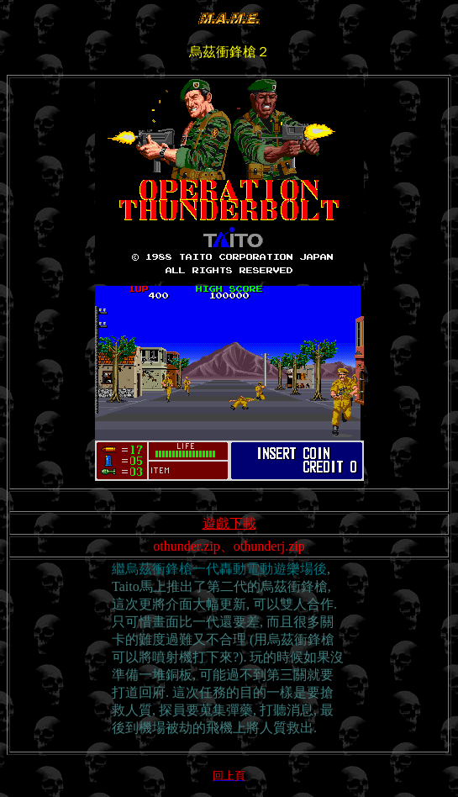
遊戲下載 (229, 523)
